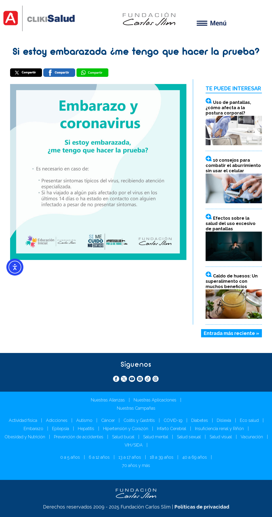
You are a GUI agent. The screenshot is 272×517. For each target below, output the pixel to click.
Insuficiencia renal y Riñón (219, 428)
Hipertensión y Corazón (125, 428)
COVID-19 (173, 420)
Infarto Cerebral (171, 428)
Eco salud (249, 420)
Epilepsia (60, 428)
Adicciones (56, 420)
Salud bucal (123, 436)
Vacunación (252, 436)
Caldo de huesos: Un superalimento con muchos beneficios (232, 281)
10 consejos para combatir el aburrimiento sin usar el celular (233, 165)
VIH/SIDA (134, 445)
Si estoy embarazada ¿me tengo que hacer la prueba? (136, 52)
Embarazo (33, 428)
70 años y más (136, 465)
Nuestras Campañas (136, 408)
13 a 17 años (129, 457)
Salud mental (155, 436)
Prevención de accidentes (78, 436)
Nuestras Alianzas (108, 400)
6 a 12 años (99, 457)
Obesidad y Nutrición (25, 436)
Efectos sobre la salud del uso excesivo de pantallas (231, 223)
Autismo (84, 420)
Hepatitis (86, 428)
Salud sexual (189, 436)
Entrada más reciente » (231, 333)
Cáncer (108, 420)
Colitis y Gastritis (139, 420)
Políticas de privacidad (202, 507)
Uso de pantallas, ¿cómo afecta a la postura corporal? (228, 108)
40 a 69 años (194, 457)
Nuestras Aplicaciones (155, 400)
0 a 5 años (70, 457)
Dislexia (224, 420)
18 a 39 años (161, 457)
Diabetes (199, 420)
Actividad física (23, 420)
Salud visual (221, 436)
